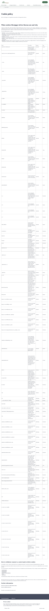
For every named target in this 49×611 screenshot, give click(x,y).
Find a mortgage (3, 5)
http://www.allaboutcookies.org (6, 587)
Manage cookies (7, 608)
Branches (28, 5)
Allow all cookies (41, 608)
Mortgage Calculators (13, 5)
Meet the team (22, 5)
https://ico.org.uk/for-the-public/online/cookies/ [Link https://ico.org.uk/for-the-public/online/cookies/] (9, 585)
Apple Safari (4, 574)
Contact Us (46, 5)
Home (2, 7)
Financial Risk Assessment (37, 5)
